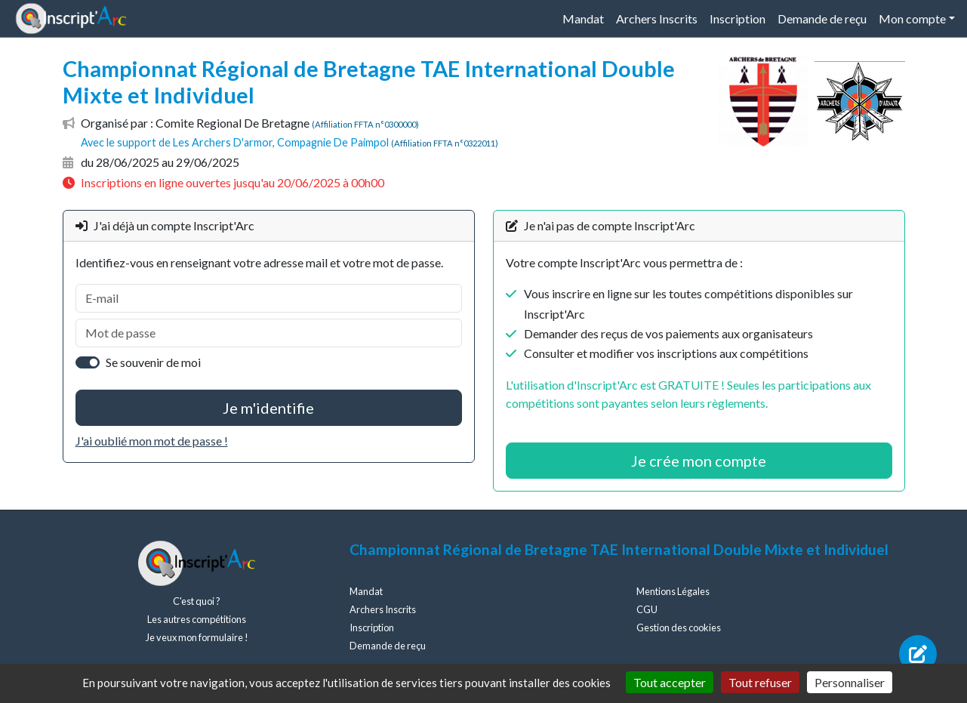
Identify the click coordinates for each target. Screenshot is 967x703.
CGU (646, 609)
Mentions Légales (673, 591)
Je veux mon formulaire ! (197, 637)
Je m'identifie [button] (268, 408)
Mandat (583, 18)
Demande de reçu (822, 18)
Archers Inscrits (657, 18)
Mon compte (912, 18)
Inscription (737, 18)
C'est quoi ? (196, 601)
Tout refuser (760, 682)
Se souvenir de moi (153, 362)
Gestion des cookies (678, 627)
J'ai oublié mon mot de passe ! (151, 440)
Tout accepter (669, 682)
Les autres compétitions (196, 619)
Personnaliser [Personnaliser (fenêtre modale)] (850, 682)
